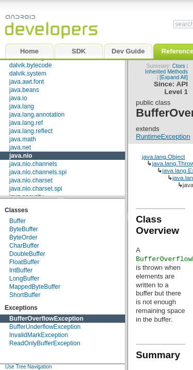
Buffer (17, 221)
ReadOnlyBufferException (44, 343)
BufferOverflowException (46, 318)
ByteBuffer (23, 229)
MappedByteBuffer (34, 286)
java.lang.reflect (30, 131)
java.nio (20, 155)
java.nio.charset (30, 180)
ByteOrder (23, 237)
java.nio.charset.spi (35, 188)
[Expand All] (174, 77)
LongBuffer (24, 278)
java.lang (21, 106)
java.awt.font (26, 81)
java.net (20, 147)
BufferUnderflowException (45, 326)
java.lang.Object (163, 156)
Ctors (178, 66)
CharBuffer (24, 245)
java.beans (24, 90)
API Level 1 (176, 88)
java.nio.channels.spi (37, 172)
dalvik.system (27, 73)
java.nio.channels (33, 164)
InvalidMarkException (38, 335)
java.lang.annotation (36, 114)
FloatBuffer (24, 262)
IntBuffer (20, 270)
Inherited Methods (166, 72)
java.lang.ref (26, 122)
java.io (18, 98)
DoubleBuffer (27, 253)
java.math (22, 139)
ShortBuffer (24, 295)
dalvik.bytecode (30, 65)
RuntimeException (163, 136)
